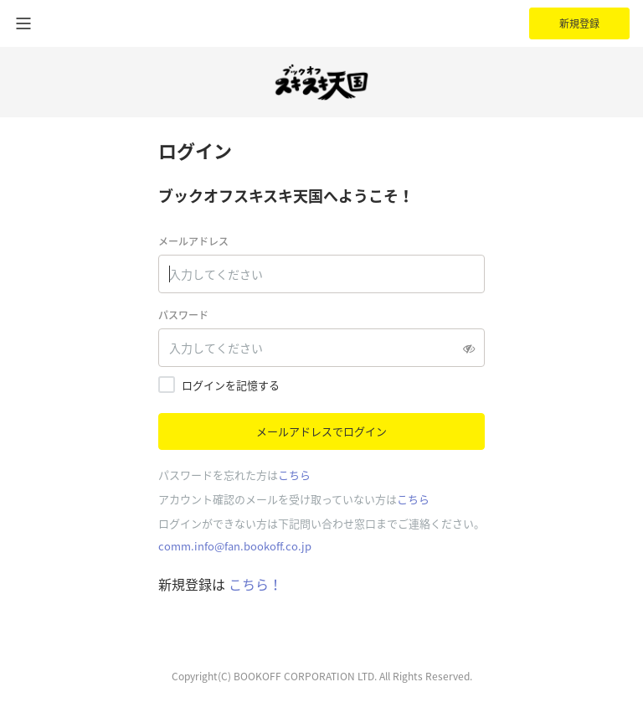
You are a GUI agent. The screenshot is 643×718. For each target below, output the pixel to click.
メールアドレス (193, 241)
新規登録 (579, 23)
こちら (294, 475)
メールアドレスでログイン (321, 431)
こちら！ (253, 584)
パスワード (183, 315)
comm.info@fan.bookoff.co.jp (234, 546)
